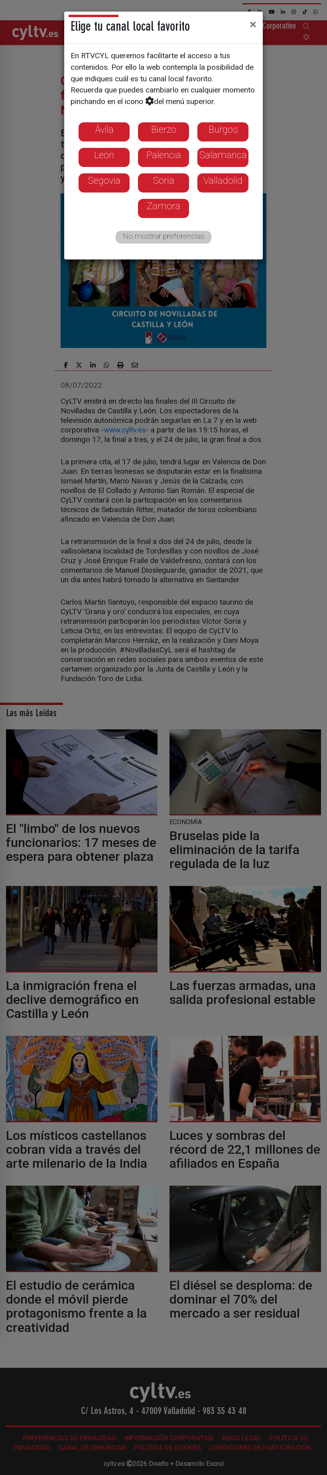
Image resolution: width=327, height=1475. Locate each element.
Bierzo (163, 129)
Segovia (104, 180)
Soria (163, 180)
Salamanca (223, 155)
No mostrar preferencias (164, 236)
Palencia (163, 155)
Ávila (104, 129)
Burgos (223, 129)
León (104, 155)
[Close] (253, 24)
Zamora (163, 206)
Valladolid (222, 180)
